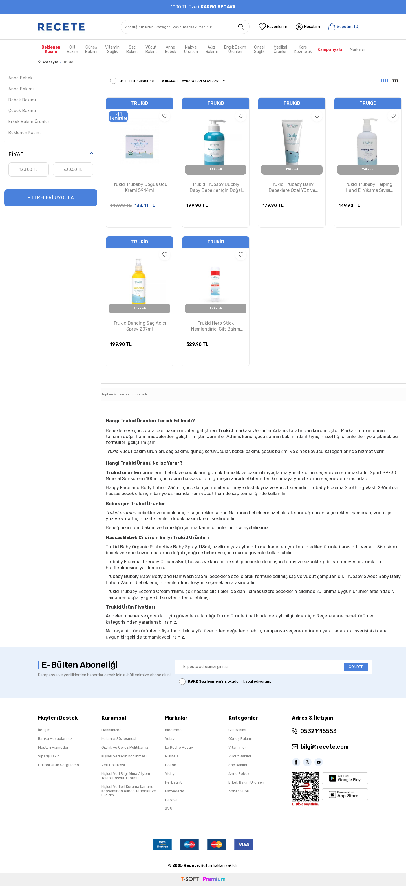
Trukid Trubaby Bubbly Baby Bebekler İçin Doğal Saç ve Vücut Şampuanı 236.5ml (216, 188)
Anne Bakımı (21, 89)
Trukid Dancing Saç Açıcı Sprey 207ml (139, 326)
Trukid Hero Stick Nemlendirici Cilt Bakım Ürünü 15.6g (215, 326)
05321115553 (318, 731)
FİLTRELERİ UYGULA (51, 197)
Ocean (170, 765)
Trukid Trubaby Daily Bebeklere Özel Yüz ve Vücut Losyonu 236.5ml (292, 188)
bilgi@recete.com (324, 746)
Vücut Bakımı (239, 756)
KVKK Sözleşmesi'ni (207, 681)
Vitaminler (237, 747)
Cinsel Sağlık (259, 49)
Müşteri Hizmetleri (53, 747)
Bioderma (173, 730)
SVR (168, 808)
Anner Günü (238, 791)
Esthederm (174, 791)
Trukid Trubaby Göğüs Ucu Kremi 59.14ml (139, 187)
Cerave (171, 800)
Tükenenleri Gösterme (132, 81)
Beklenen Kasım (50, 49)
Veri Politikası (113, 765)
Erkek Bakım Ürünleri (235, 49)
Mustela (172, 756)
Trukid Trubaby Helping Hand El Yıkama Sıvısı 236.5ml (368, 188)
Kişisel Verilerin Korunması (124, 756)
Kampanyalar (330, 49)
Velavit (171, 738)
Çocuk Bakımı (22, 110)
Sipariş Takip (49, 756)
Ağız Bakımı (212, 49)
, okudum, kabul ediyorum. (225, 681)
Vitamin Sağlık (112, 49)
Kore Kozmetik (303, 49)
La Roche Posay (179, 747)
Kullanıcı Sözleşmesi (119, 738)
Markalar (357, 49)
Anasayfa (48, 62)
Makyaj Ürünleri (191, 49)
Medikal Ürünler (280, 49)
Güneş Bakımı (91, 49)
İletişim (44, 730)
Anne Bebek (170, 49)
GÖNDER (356, 667)
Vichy (170, 773)
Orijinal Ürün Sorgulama (58, 765)
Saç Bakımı (132, 49)
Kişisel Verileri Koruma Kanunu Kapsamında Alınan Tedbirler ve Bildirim (129, 790)
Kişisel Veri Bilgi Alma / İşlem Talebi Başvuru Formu (126, 775)
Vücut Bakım (151, 49)
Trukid (139, 103)
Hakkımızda (112, 730)
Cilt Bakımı (237, 730)
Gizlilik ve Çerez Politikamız (125, 747)
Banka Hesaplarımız (55, 738)
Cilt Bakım (72, 49)
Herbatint (173, 782)
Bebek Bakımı (22, 100)
